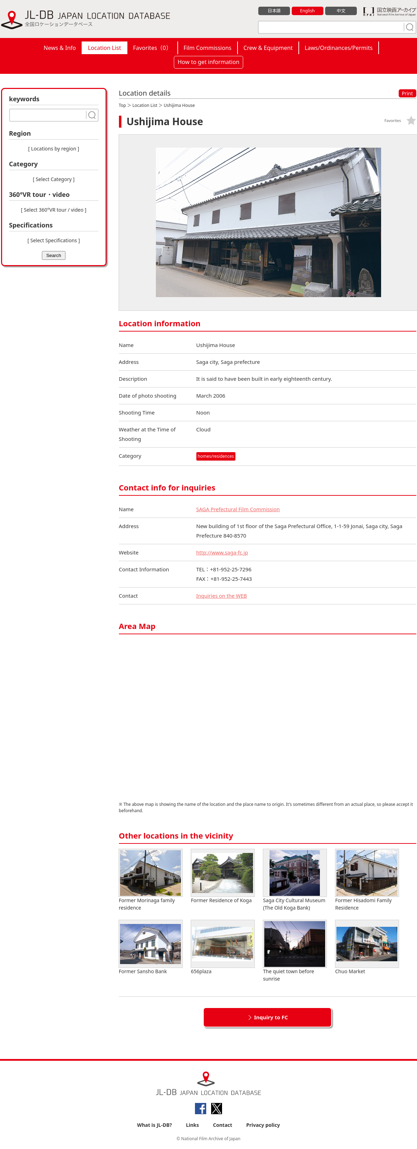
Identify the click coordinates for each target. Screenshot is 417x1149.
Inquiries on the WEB (222, 595)
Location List (104, 48)
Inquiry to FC (271, 1017)
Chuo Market (367, 947)
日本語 (274, 11)
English (307, 11)
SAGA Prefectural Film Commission (239, 509)
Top (122, 105)
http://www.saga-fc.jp (222, 552)
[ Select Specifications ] (53, 240)
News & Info (60, 48)
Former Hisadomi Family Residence (367, 880)
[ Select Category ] (54, 179)
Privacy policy (263, 1125)
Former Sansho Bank (150, 947)
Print (407, 93)
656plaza (222, 947)
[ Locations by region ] (53, 148)
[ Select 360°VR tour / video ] (54, 209)
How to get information (209, 62)
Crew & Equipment (268, 48)
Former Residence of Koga (222, 876)
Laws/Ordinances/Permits (339, 48)
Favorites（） (152, 48)
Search (53, 255)
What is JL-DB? (154, 1125)
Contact (222, 1125)
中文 (341, 11)
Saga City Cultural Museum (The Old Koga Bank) (295, 880)
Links (192, 1125)
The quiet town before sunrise (295, 951)
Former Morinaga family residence (150, 880)
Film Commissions (208, 48)
